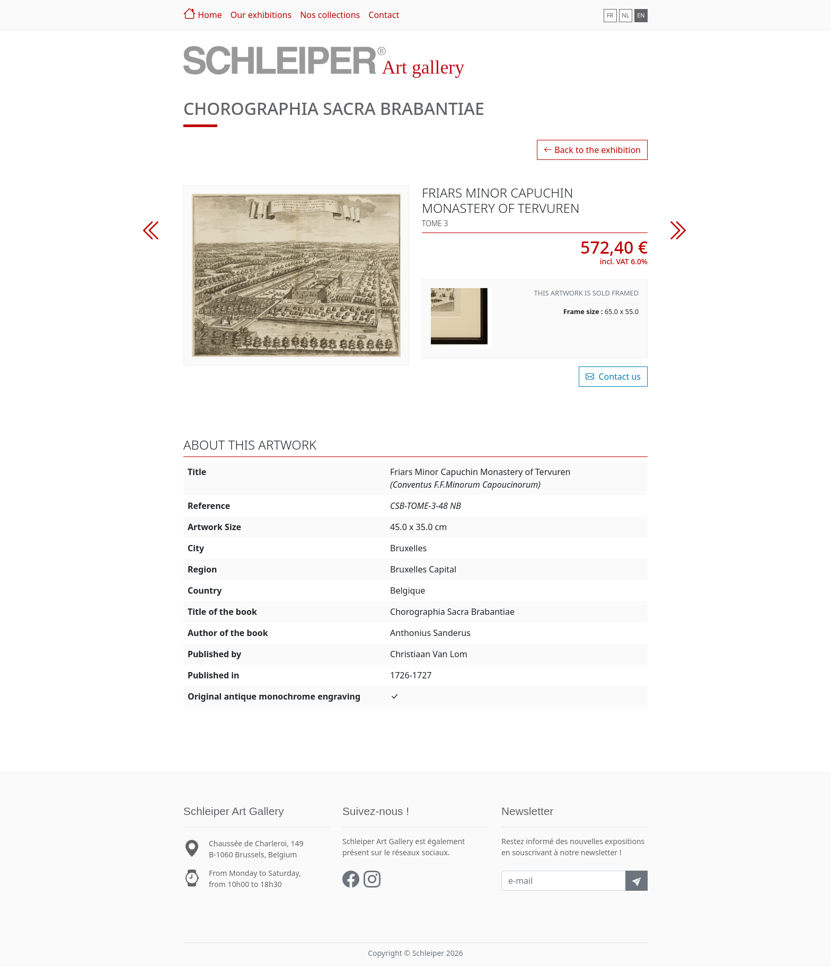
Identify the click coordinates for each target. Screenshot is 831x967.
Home (202, 13)
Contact (383, 15)
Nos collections (330, 15)
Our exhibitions (261, 15)
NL (625, 15)
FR (610, 15)
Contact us (613, 376)
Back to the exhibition (592, 150)
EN (640, 15)
